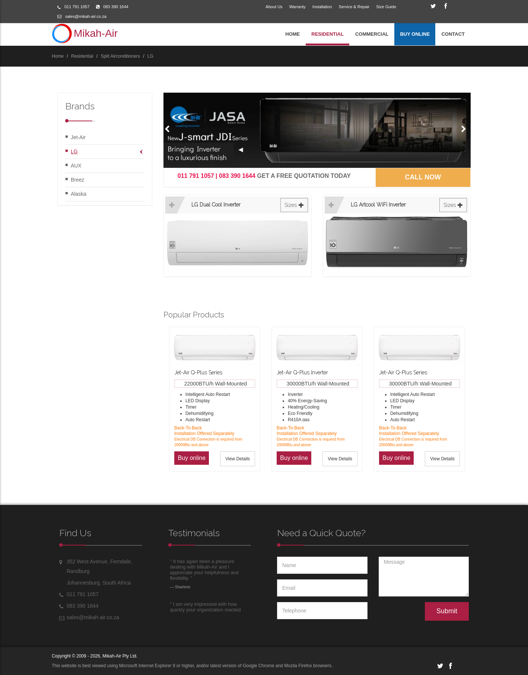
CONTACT (453, 34)
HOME (292, 34)
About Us (273, 6)
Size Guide (386, 6)
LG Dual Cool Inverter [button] (249, 205)
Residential (82, 56)
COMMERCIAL (372, 34)
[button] (169, 128)
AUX (76, 166)
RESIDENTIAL (327, 34)
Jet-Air (78, 137)
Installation (322, 6)
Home (58, 56)
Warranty (297, 6)
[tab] (237, 234)
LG (150, 56)
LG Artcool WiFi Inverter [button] (409, 205)
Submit (446, 611)
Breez (77, 180)
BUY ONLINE (415, 34)
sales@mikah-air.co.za (85, 16)
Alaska (78, 194)
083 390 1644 (115, 6)
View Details (237, 458)
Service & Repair (354, 6)
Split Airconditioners (120, 56)
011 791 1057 (76, 6)
